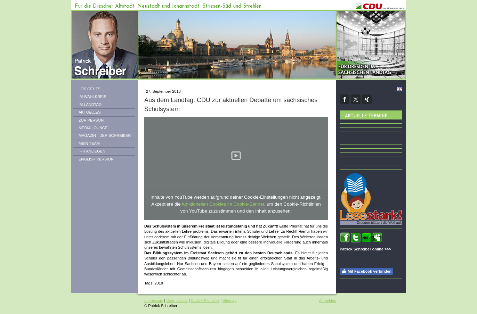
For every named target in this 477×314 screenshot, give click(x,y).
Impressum (153, 300)
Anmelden (327, 300)
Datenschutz (176, 300)
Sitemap (229, 300)
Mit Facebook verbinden (366, 271)
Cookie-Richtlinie (205, 300)
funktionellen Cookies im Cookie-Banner (223, 204)
